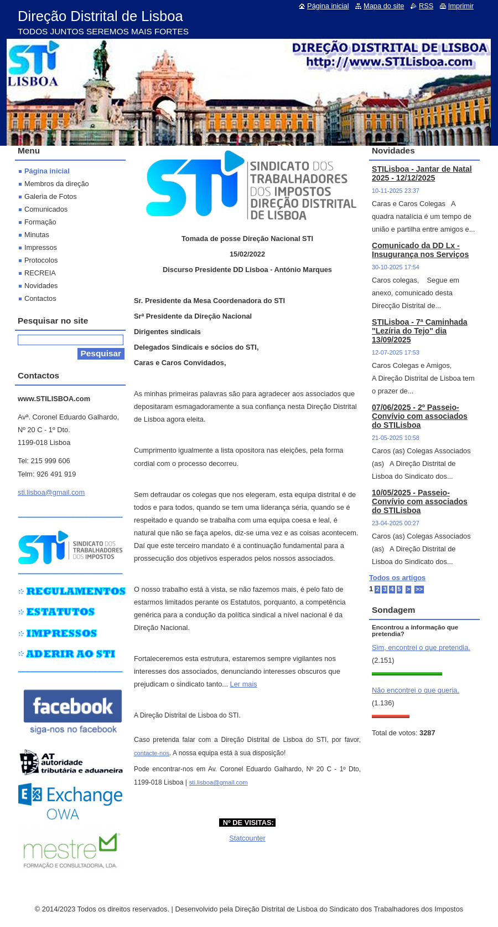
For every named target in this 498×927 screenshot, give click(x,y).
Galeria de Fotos (50, 196)
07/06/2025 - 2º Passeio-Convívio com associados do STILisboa (420, 416)
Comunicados (46, 209)
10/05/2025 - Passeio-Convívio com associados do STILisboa (420, 501)
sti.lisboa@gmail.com (218, 782)
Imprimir (461, 6)
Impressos (40, 247)
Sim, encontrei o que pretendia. (421, 647)
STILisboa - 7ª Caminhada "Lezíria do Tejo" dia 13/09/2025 (420, 330)
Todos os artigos (397, 577)
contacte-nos (151, 753)
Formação (40, 222)
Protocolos (41, 260)
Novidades (41, 285)
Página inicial (47, 171)
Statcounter (247, 838)
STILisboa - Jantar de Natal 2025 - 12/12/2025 (422, 173)
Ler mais (243, 684)
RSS (426, 6)
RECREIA (40, 273)
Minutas (36, 235)
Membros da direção (56, 184)
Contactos (40, 298)
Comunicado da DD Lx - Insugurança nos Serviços (420, 250)
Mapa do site (384, 6)
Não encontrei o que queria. (415, 690)
